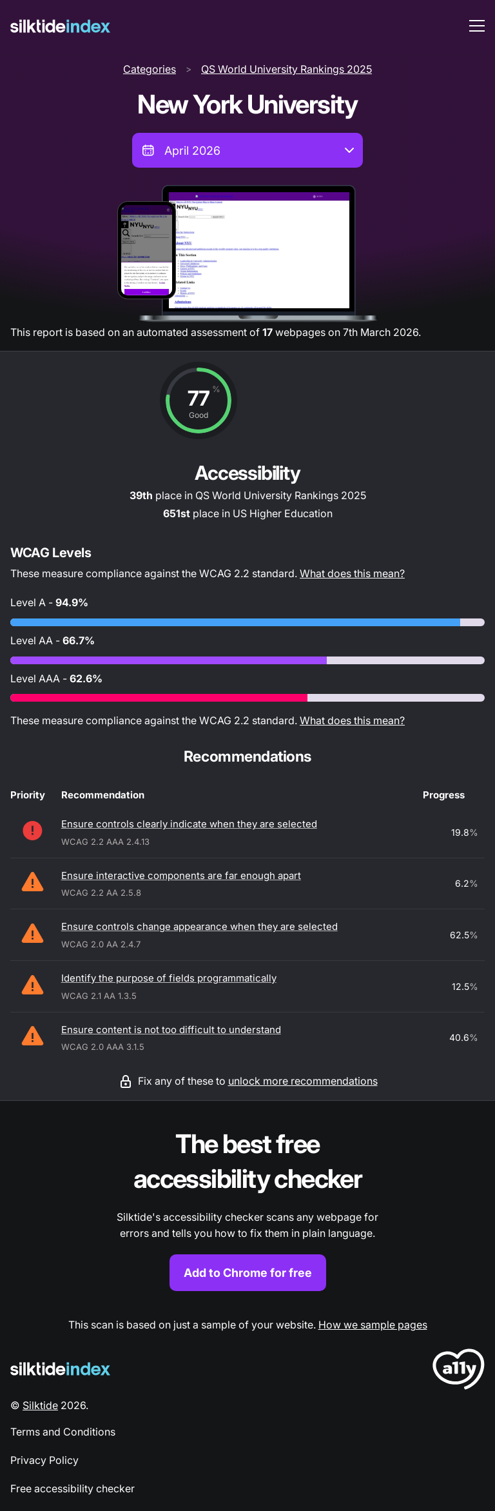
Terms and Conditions (62, 1431)
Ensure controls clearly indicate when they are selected (189, 824)
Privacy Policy (44, 1460)
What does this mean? (352, 573)
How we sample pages (372, 1324)
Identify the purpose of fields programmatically (169, 978)
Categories (149, 69)
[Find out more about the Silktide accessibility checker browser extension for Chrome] (247, 1209)
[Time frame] (247, 150)
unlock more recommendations (303, 1080)
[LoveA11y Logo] (458, 1371)
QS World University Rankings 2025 (286, 69)
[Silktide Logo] (60, 1369)
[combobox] (247, 150)
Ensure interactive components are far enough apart (181, 875)
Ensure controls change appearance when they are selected (199, 926)
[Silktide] (60, 26)
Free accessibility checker (72, 1488)
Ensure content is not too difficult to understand (171, 1029)
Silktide (40, 1405)
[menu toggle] (477, 26)
